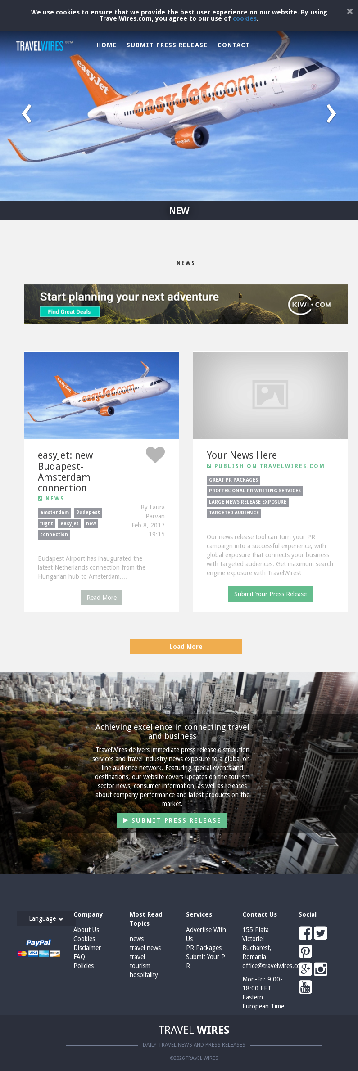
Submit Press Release (167, 45)
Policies (83, 965)
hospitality (144, 974)
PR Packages (204, 947)
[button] (27, 110)
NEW (179, 210)
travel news (145, 947)
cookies (245, 18)
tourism (140, 965)
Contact (234, 45)
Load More (186, 646)
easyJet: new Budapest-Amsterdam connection (65, 472)
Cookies (84, 938)
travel (137, 956)
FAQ (79, 956)
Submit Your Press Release (270, 594)
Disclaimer (87, 947)
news (137, 938)
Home (106, 45)
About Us (86, 929)
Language (46, 918)
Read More (101, 597)
